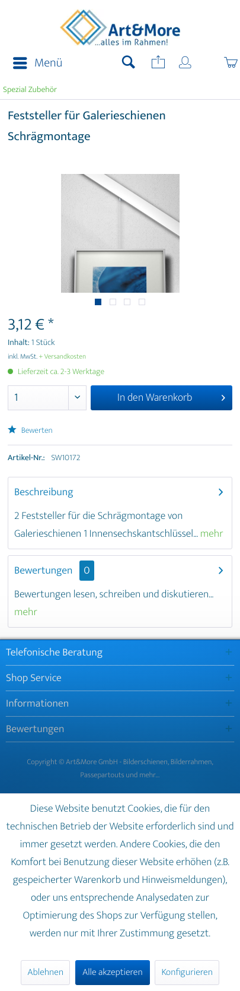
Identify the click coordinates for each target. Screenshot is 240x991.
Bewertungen (43, 571)
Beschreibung (43, 492)
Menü (37, 63)
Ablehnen (45, 972)
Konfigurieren (186, 972)
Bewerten (30, 431)
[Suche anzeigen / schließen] (128, 63)
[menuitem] (34, 63)
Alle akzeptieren (112, 972)
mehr (210, 534)
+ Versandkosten (63, 357)
